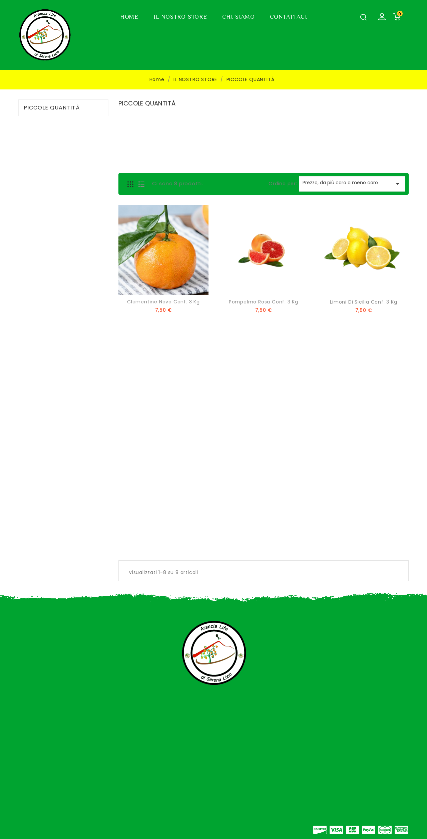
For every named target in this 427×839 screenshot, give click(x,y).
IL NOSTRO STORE (180, 16)
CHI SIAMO (238, 16)
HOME (129, 16)
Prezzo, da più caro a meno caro (352, 183)
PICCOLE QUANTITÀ (52, 108)
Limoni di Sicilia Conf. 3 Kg (363, 303)
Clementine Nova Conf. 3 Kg (163, 302)
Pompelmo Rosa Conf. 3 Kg (263, 303)
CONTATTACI (288, 16)
